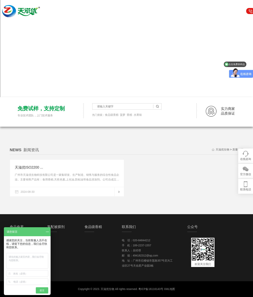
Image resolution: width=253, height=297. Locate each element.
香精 (129, 114)
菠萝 (122, 114)
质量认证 (237, 149)
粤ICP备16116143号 (150, 289)
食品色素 (108, 11)
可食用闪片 (168, 11)
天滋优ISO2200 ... (29, 167)
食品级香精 (148, 11)
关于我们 (207, 11)
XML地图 (169, 289)
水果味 (138, 114)
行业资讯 (188, 11)
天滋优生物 (88, 11)
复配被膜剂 (128, 11)
